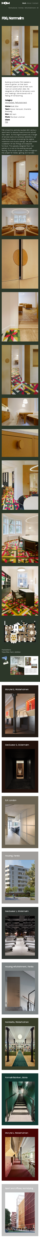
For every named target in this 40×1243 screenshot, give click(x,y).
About (29, 3)
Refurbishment (30, 8)
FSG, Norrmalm (13, 18)
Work (24, 3)
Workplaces (12, 8)
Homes (21, 8)
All (37, 8)
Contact (35, 3)
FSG (6, 122)
